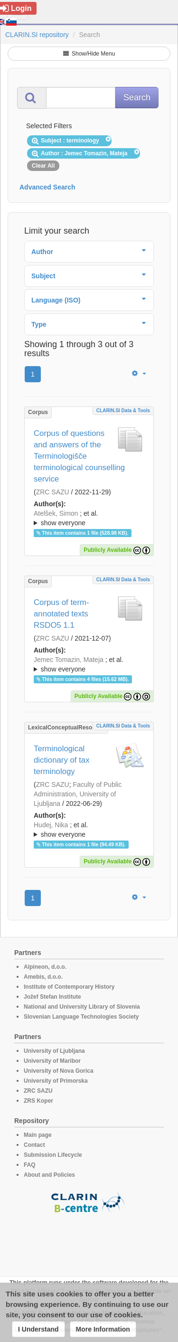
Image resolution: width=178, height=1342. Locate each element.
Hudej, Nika (51, 825)
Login (16, 8)
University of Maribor (52, 1061)
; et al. (89, 519)
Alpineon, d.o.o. (45, 967)
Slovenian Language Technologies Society (81, 1016)
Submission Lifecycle (53, 1155)
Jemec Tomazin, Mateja (68, 659)
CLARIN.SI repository (37, 34)
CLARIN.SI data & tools (123, 410)
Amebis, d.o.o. (43, 976)
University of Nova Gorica (59, 1071)
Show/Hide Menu (89, 53)
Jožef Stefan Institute (52, 996)
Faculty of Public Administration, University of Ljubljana (78, 794)
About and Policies (49, 1175)
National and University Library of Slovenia (82, 1006)
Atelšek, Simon (56, 513)
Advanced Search (47, 187)
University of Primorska (56, 1080)
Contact (34, 1145)
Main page (38, 1135)
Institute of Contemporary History (69, 986)
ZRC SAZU (52, 492)
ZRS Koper (38, 1100)
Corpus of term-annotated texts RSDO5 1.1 (61, 614)
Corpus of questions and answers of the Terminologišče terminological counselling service (79, 456)
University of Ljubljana (54, 1051)
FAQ (30, 1165)
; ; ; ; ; (89, 518)
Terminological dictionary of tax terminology (62, 760)
